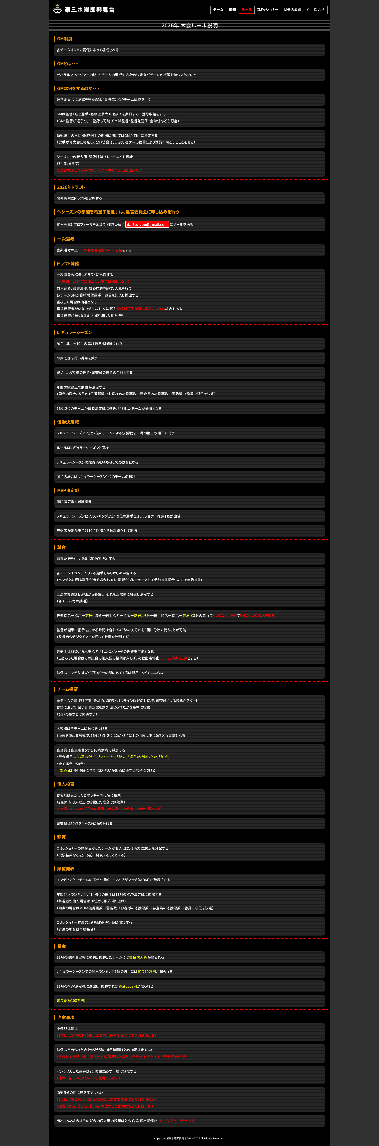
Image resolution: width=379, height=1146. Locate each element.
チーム (218, 9)
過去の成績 (292, 9)
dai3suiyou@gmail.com (147, 224)
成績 (232, 9)
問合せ (319, 9)
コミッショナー (267, 9)
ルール (246, 9)
